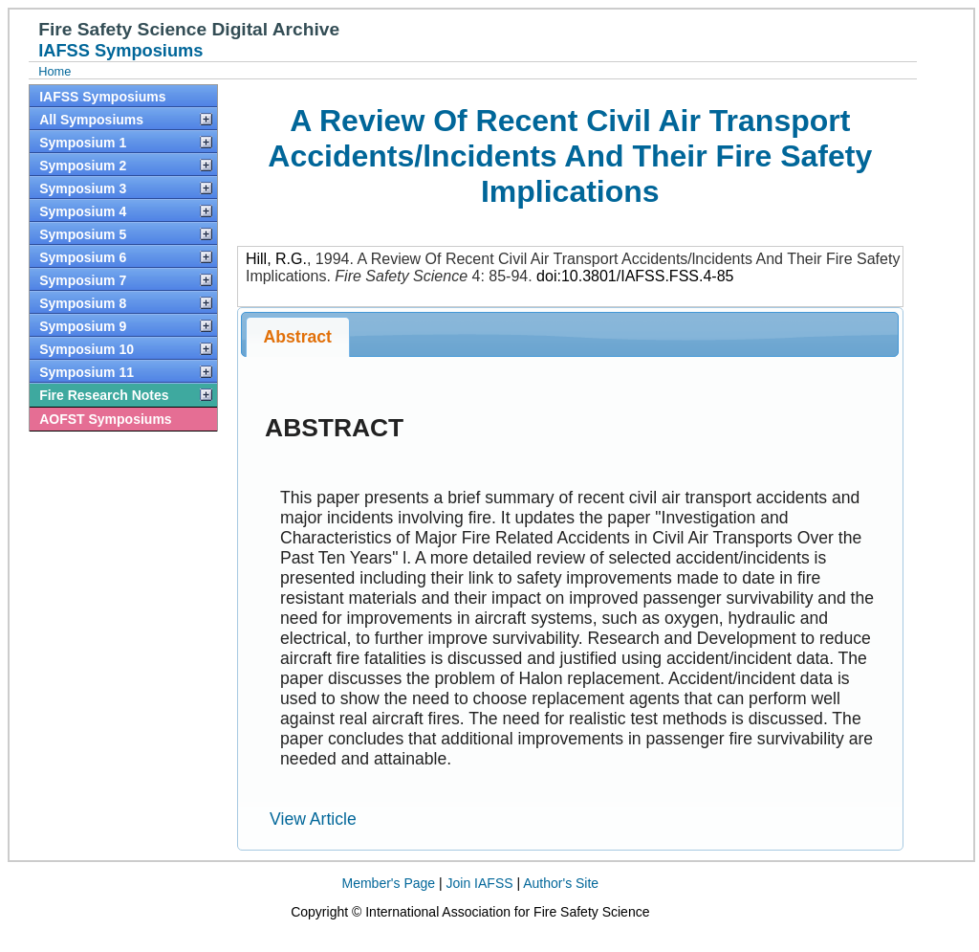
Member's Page (389, 883)
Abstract (298, 336)
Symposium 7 (82, 280)
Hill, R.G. (276, 259)
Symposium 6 (82, 257)
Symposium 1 (82, 142)
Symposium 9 (82, 326)
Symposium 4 (82, 211)
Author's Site (560, 883)
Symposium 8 (82, 303)
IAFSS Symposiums (102, 96)
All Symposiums (91, 119)
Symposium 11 (86, 372)
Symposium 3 (82, 188)
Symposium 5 (82, 234)
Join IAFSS (479, 883)
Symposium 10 (86, 349)
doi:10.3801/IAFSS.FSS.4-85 (634, 276)
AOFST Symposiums (105, 419)
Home (54, 71)
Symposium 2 (82, 165)
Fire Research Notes (103, 395)
